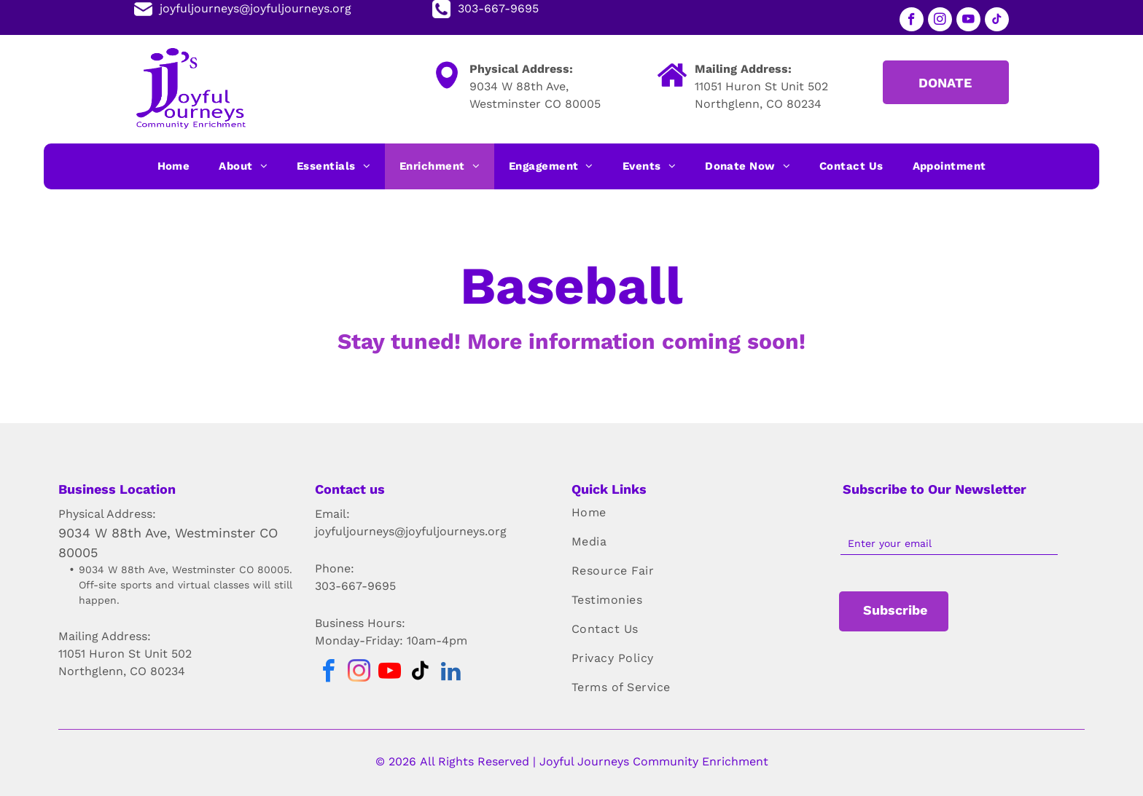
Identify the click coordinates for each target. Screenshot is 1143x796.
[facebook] (912, 21)
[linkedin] (450, 673)
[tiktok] (997, 21)
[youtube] (968, 21)
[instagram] (940, 21)
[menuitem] (174, 166)
